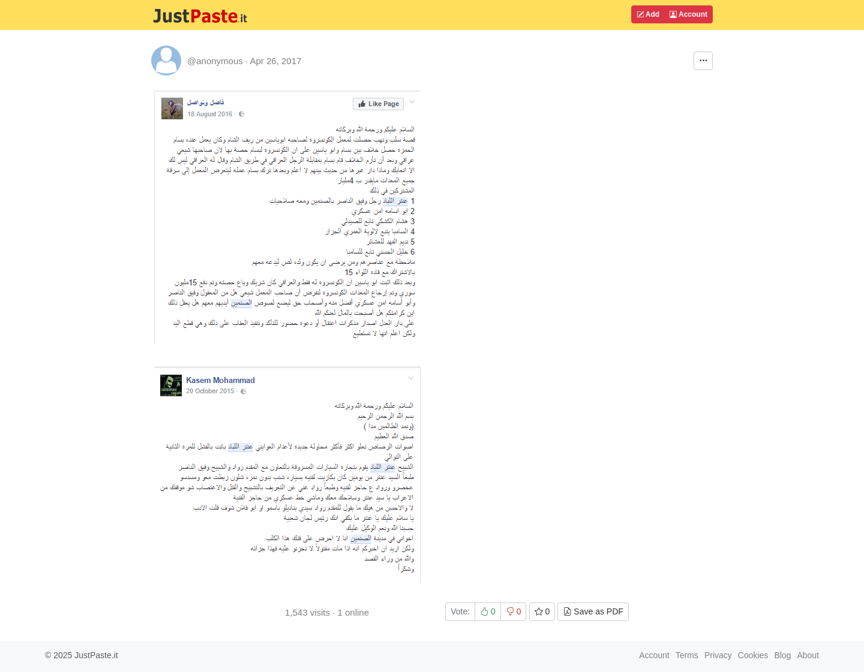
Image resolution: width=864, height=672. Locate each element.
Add (648, 14)
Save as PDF (593, 611)
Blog (782, 655)
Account (688, 14)
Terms (687, 655)
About (808, 655)
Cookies (753, 655)
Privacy (718, 655)
